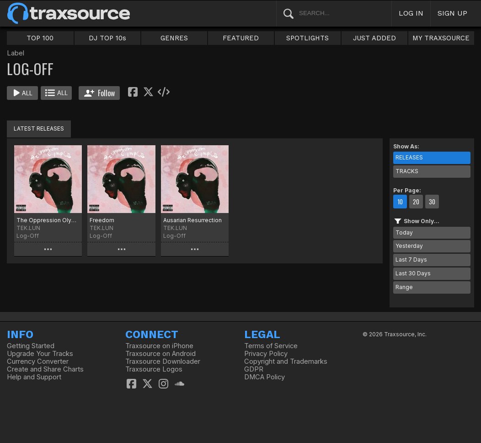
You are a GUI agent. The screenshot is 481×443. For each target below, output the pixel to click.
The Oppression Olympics (48, 220)
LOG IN (411, 13)
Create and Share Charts (45, 369)
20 (416, 201)
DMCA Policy (264, 377)
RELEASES (409, 157)
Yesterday (409, 245)
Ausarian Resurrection (192, 220)
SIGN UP (452, 13)
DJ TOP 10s (107, 38)
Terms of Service (271, 346)
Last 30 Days (413, 273)
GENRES (174, 38)
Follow (99, 93)
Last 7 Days (411, 259)
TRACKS (406, 171)
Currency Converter (38, 361)
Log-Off (27, 235)
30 (432, 201)
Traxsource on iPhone (159, 346)
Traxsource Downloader (162, 361)
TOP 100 (40, 38)
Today (404, 232)
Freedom (102, 220)
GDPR (253, 369)
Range (404, 287)
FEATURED (241, 38)
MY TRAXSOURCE (441, 38)
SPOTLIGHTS (307, 38)
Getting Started (30, 346)
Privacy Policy (266, 354)
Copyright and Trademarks (285, 361)
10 (400, 201)
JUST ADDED (374, 38)
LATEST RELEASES (39, 128)
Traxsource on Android (160, 354)
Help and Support (34, 377)
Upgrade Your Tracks (40, 354)
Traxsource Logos (153, 369)
